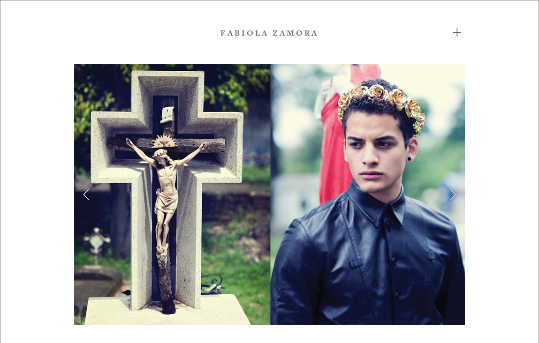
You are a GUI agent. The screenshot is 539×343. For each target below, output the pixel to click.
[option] (269, 194)
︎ (458, 33)
